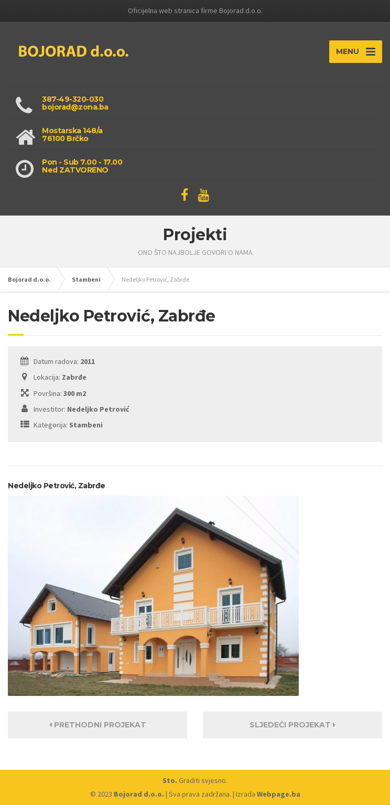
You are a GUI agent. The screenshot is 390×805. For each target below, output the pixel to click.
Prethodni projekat (97, 724)
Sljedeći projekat (292, 724)
